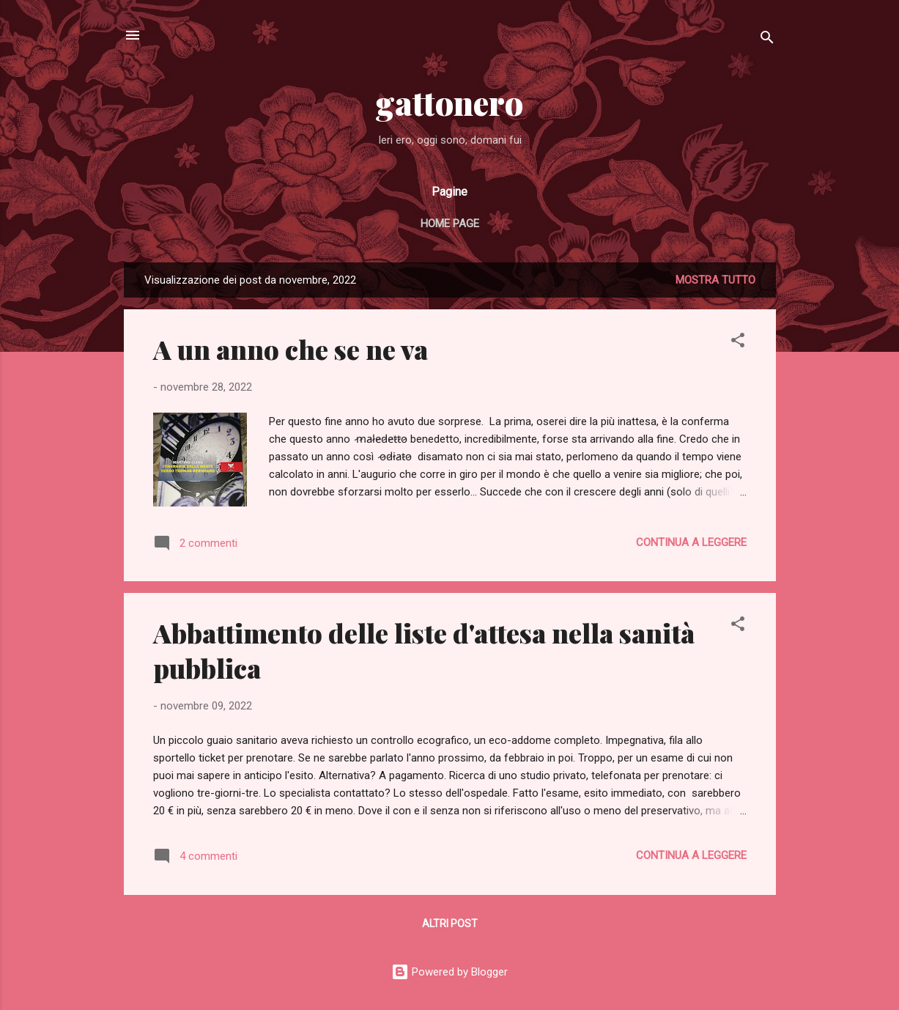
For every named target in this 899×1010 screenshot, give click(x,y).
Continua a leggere (691, 542)
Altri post (450, 923)
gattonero (449, 102)
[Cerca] (767, 40)
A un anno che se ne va (290, 348)
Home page (450, 223)
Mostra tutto (715, 280)
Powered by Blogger (449, 971)
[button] (738, 342)
